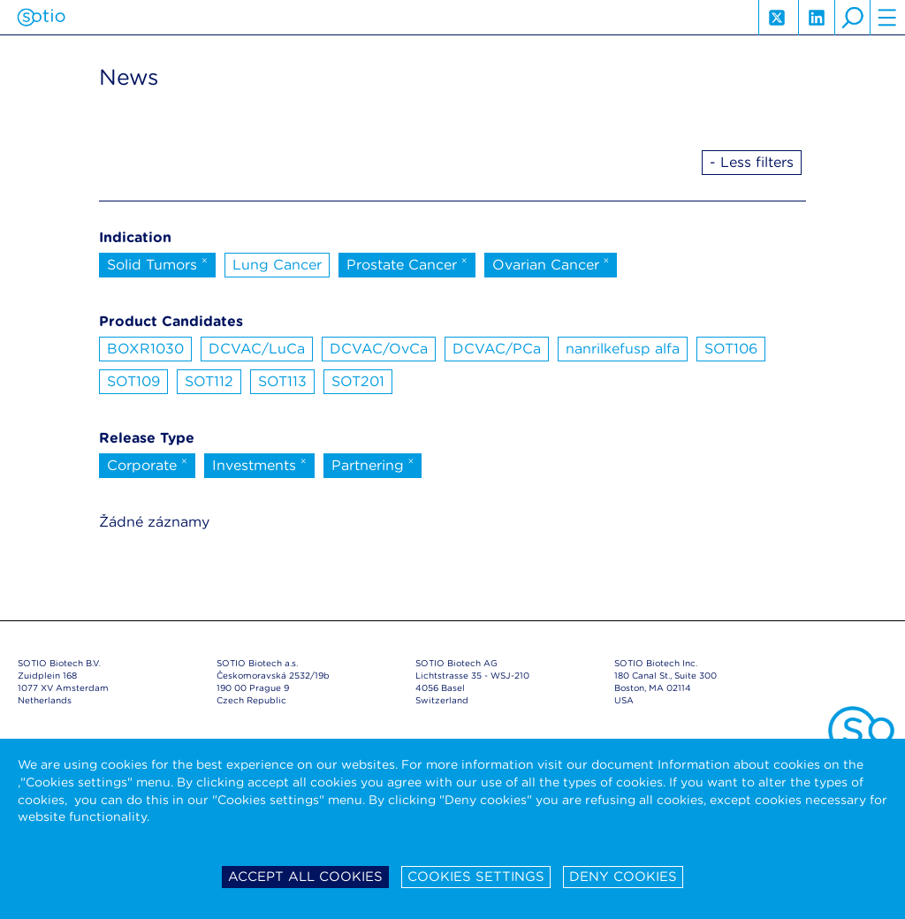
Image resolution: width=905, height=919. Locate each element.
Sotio (41, 17)
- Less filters (752, 162)
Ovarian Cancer (551, 263)
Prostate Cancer (407, 263)
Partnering (372, 464)
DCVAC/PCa (496, 348)
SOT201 (357, 381)
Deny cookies (623, 877)
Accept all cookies (305, 877)
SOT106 (730, 348)
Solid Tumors (157, 263)
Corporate (147, 464)
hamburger (887, 17)
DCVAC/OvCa (379, 348)
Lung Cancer (277, 264)
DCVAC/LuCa (257, 348)
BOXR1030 (145, 348)
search (852, 17)
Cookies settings (475, 877)
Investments (259, 464)
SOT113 (282, 381)
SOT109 (133, 381)
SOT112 (209, 381)
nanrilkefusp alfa (623, 348)
